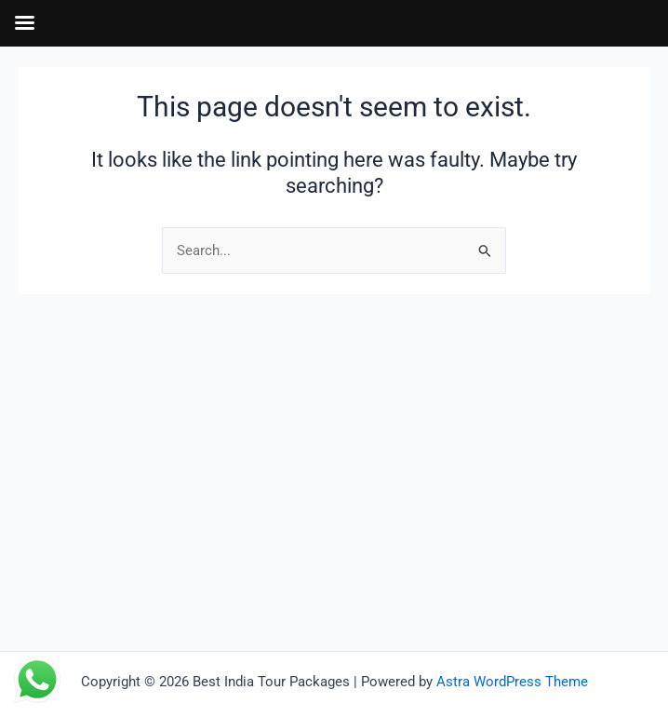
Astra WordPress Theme (512, 681)
